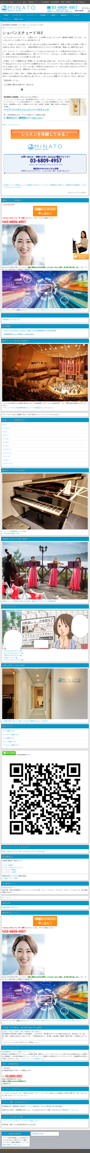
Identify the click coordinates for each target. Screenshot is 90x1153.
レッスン (31, 15)
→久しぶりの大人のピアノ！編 (12, 653)
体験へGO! (18, 19)
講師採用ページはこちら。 (71, 1110)
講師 (53, 15)
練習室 (63, 15)
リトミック (6, 456)
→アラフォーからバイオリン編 (12, 660)
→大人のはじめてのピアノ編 (12, 651)
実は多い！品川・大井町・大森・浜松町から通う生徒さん (21, 1031)
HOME (6, 15)
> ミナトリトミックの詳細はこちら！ (33, 1058)
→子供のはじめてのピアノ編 (12, 655)
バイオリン (6, 428)
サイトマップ (6, 898)
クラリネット (7, 449)
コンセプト (17, 15)
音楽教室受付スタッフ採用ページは (19, 334)
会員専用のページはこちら (11, 319)
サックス (6, 446)
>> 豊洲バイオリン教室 (10, 878)
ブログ (5, 19)
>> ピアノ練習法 (7, 865)
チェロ (5, 432)
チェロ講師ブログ (9, 738)
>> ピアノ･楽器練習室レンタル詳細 (14, 531)
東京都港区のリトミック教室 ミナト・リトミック (18, 1052)
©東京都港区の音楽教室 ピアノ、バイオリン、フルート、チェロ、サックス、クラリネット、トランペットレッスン (40, 1150)
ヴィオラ (6, 460)
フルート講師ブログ (9, 741)
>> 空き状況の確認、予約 (10, 533)
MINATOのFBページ (9, 888)
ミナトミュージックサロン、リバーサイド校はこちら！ (20, 1121)
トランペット (7, 453)
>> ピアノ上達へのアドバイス (12, 867)
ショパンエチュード (13, 125)
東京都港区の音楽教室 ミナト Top (13, 25)
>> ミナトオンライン (21, 1095)
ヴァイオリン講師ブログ (11, 734)
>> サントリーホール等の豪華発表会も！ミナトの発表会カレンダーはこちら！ (28, 408)
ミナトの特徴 (14, 185)
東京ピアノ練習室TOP (66, 185)
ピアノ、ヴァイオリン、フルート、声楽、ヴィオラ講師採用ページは (30, 330)
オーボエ (6, 442)
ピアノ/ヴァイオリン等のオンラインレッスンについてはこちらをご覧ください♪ (54, 310)
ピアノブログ (15, 187)
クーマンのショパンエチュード (14, 28)
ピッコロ (6, 439)
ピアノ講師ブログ (9, 731)
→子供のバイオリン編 (9, 658)
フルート (6, 435)
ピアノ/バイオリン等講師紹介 (47, 185)
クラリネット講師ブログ (11, 745)
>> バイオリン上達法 (9, 872)
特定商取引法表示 (38, 1134)
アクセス (76, 15)
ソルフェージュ (8, 463)
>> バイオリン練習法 (9, 870)
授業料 (43, 15)
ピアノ (28, 28)
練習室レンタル (80, 185)
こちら (35, 1042)
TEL (34, 185)
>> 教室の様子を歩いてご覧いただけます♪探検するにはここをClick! (24, 721)
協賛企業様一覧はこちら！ (11, 907)
